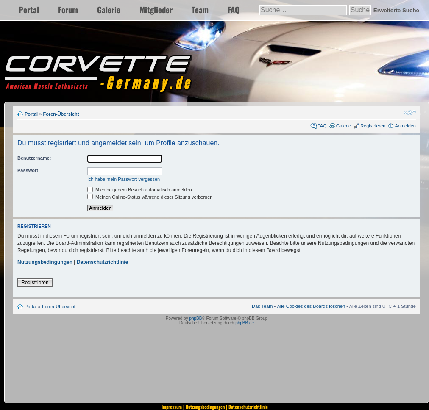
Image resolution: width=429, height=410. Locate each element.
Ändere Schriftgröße (410, 112)
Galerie (108, 9)
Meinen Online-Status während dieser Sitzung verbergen (149, 196)
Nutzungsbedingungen (44, 262)
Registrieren (372, 125)
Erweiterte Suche (396, 10)
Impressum (172, 406)
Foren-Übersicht (61, 113)
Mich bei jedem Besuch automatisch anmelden (139, 189)
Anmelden (405, 125)
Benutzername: (34, 158)
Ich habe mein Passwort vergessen (123, 179)
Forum (68, 9)
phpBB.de (244, 323)
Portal (29, 9)
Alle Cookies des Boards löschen (311, 306)
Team (200, 9)
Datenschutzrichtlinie (102, 262)
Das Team (262, 306)
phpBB (195, 318)
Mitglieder (156, 9)
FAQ (234, 9)
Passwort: (28, 170)
